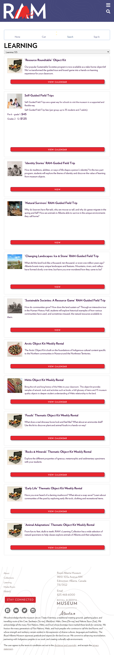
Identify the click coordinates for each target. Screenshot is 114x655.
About (6, 573)
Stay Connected (20, 599)
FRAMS (7, 591)
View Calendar (57, 82)
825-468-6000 (66, 594)
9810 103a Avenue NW (70, 576)
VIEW (57, 189)
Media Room (9, 587)
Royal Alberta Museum (69, 572)
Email (60, 590)
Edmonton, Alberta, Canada (71, 580)
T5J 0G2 (62, 584)
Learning (7, 582)
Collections (9, 577)
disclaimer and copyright (65, 645)
